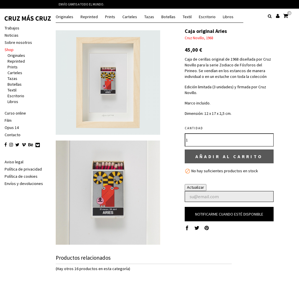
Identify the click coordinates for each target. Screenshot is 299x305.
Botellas (168, 16)
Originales (64, 16)
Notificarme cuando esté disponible (230, 214)
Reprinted (89, 16)
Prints (110, 16)
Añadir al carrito (230, 156)
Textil (187, 16)
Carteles (129, 16)
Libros (228, 16)
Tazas (149, 16)
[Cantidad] (230, 140)
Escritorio (207, 16)
